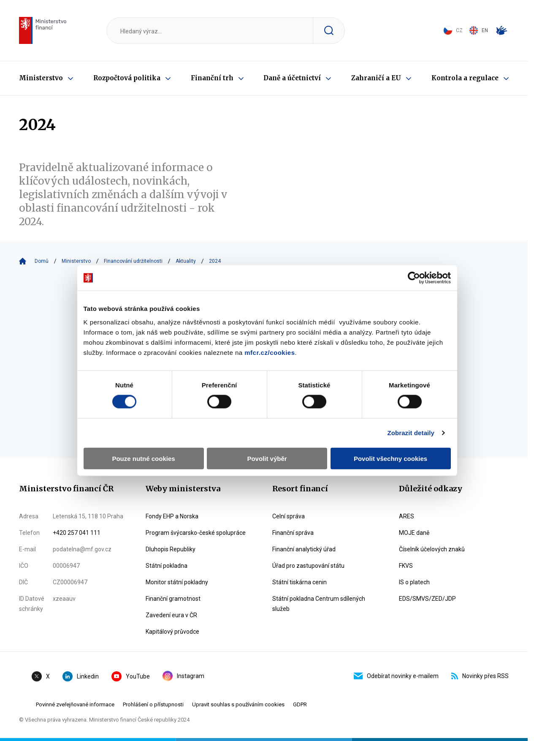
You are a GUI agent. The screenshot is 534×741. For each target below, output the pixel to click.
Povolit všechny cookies (391, 449)
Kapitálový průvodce (172, 631)
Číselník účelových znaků (432, 549)
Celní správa (288, 516)
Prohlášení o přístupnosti (153, 704)
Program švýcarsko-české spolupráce (196, 532)
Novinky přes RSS (480, 676)
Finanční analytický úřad (304, 549)
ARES (406, 516)
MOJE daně (414, 532)
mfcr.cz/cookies (268, 343)
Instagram (183, 676)
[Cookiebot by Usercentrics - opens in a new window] (416, 268)
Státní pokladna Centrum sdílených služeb (318, 603)
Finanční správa (293, 532)
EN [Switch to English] (478, 30)
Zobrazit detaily (412, 423)
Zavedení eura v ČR (171, 615)
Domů (42, 261)
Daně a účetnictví (292, 78)
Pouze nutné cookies (142, 449)
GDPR (300, 704)
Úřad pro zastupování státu (308, 565)
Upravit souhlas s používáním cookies (238, 704)
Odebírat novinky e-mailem (396, 676)
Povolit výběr (267, 449)
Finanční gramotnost (173, 598)
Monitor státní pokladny (177, 582)
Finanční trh (212, 78)
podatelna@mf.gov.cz (82, 549)
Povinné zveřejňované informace (75, 704)
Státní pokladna (166, 565)
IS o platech (414, 582)
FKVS (406, 565)
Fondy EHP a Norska (172, 516)
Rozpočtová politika (126, 78)
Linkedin (80, 676)
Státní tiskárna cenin (299, 582)
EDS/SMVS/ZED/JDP (427, 598)
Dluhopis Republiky (170, 549)
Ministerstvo (41, 78)
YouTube (130, 676)
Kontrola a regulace (465, 78)
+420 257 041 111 (76, 532)
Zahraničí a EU (376, 78)
